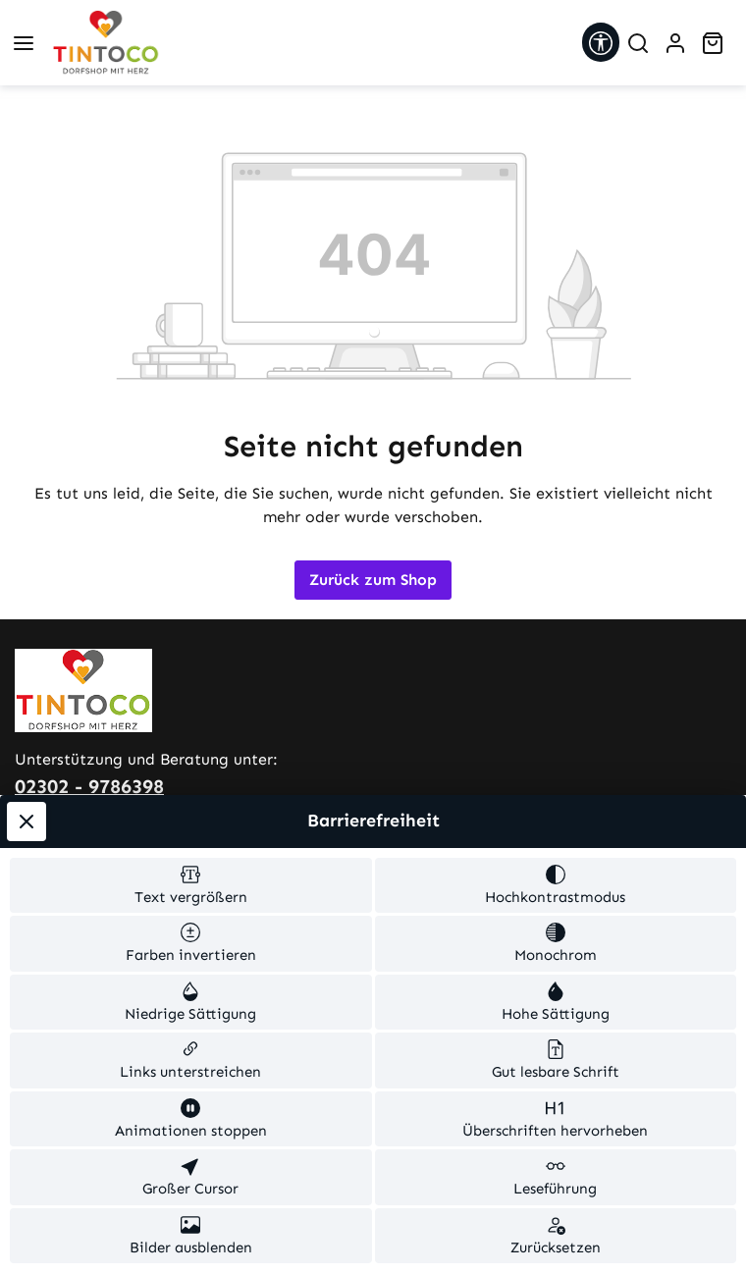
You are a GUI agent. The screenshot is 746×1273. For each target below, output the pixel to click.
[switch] (191, 886)
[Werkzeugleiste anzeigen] (600, 42)
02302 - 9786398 (89, 786)
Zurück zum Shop (373, 579)
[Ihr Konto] (675, 43)
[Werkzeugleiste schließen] (26, 821)
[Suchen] (638, 43)
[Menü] (23, 43)
